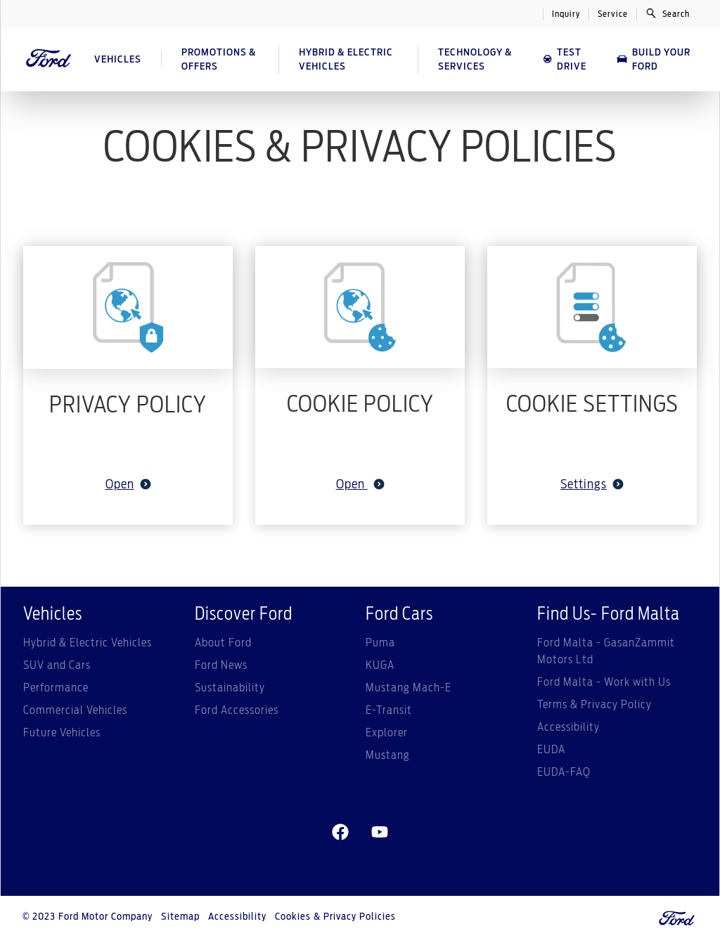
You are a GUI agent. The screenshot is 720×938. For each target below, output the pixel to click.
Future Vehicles (62, 732)
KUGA (380, 665)
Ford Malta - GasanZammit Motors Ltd (606, 651)
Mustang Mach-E (408, 687)
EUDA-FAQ (564, 772)
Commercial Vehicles (75, 710)
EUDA (551, 749)
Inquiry (566, 14)
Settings (592, 484)
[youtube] (379, 832)
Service (613, 14)
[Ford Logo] (49, 59)
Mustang (388, 755)
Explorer (387, 732)
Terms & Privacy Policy (594, 704)
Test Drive (564, 60)
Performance (56, 687)
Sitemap (180, 917)
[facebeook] (340, 832)
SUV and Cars (57, 665)
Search (667, 13)
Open (128, 484)
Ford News (221, 665)
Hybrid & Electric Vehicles (87, 643)
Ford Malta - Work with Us (604, 682)
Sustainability (230, 687)
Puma (380, 643)
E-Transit (389, 710)
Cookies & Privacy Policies (335, 917)
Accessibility (568, 727)
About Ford (223, 643)
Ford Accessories (236, 710)
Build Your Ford (653, 60)
